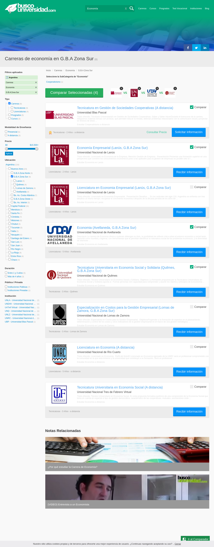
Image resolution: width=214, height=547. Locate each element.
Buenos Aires (17, 169)
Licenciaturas (20, 111)
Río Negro (16, 249)
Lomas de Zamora (24, 188)
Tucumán (15, 227)
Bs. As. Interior (20, 202)
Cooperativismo (53, 82)
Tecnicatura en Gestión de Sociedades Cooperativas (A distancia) (125, 108)
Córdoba (15, 217)
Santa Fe (15, 213)
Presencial (13, 132)
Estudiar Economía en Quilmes (91, 285)
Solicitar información (188, 132)
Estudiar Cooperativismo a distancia (93, 124)
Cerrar (178, 544)
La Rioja (15, 252)
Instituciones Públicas (19, 287)
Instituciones (196, 9)
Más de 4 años (15, 276)
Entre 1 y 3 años (15, 273)
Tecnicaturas (19, 108)
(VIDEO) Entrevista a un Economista (68, 504)
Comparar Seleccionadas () (74, 92)
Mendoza (15, 209)
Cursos (152, 9)
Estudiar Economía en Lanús (90, 162)
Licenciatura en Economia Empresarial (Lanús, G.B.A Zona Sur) (124, 188)
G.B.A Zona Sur (21, 177)
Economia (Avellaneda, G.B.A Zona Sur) (106, 227)
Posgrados (164, 9)
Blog (207, 9)
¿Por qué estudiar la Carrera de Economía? (72, 466)
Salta (13, 231)
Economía (70, 70)
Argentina (10, 164)
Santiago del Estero (20, 238)
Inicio (48, 70)
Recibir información (189, 172)
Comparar (198, 107)
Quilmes (20, 184)
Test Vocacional (179, 9)
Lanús (19, 181)
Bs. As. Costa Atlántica (24, 195)
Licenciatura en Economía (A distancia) (105, 347)
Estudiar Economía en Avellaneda (92, 244)
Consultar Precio (157, 132)
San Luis (15, 242)
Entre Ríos (16, 256)
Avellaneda (21, 192)
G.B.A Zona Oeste (22, 199)
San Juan (15, 245)
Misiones (15, 220)
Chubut (14, 224)
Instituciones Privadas (19, 290)
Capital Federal (18, 206)
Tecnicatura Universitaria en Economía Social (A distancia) (120, 387)
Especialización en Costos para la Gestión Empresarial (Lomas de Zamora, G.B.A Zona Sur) (125, 309)
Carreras (142, 9)
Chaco (14, 260)
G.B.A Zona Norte (22, 173)
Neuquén (15, 235)
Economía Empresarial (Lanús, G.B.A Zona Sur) (112, 148)
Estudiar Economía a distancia (91, 362)
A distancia (13, 135)
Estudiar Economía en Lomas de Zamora (95, 325)
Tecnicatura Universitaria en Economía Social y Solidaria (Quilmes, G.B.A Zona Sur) (126, 269)
